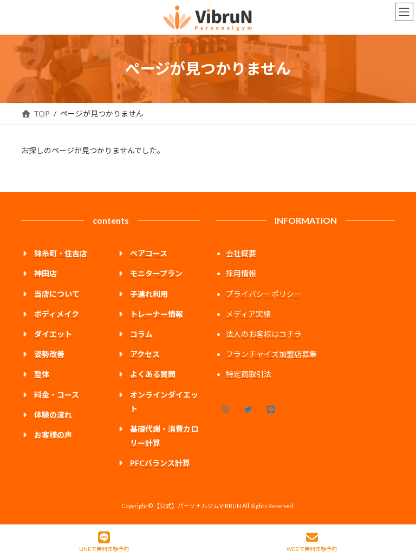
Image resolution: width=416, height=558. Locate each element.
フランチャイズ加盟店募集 (271, 354)
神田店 (45, 273)
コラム (141, 334)
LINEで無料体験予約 (104, 541)
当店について (57, 294)
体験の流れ (53, 414)
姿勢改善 (49, 354)
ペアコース (148, 253)
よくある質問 (153, 374)
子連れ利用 (149, 294)
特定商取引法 (248, 374)
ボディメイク (56, 314)
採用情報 (241, 273)
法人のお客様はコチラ (264, 334)
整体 (41, 374)
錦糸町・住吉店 (60, 253)
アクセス (145, 354)
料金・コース (56, 394)
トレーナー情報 (156, 314)
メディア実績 (248, 314)
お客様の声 (53, 434)
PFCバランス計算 (160, 463)
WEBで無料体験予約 (312, 541)
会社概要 (241, 253)
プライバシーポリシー (264, 294)
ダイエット (53, 334)
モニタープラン (156, 273)
